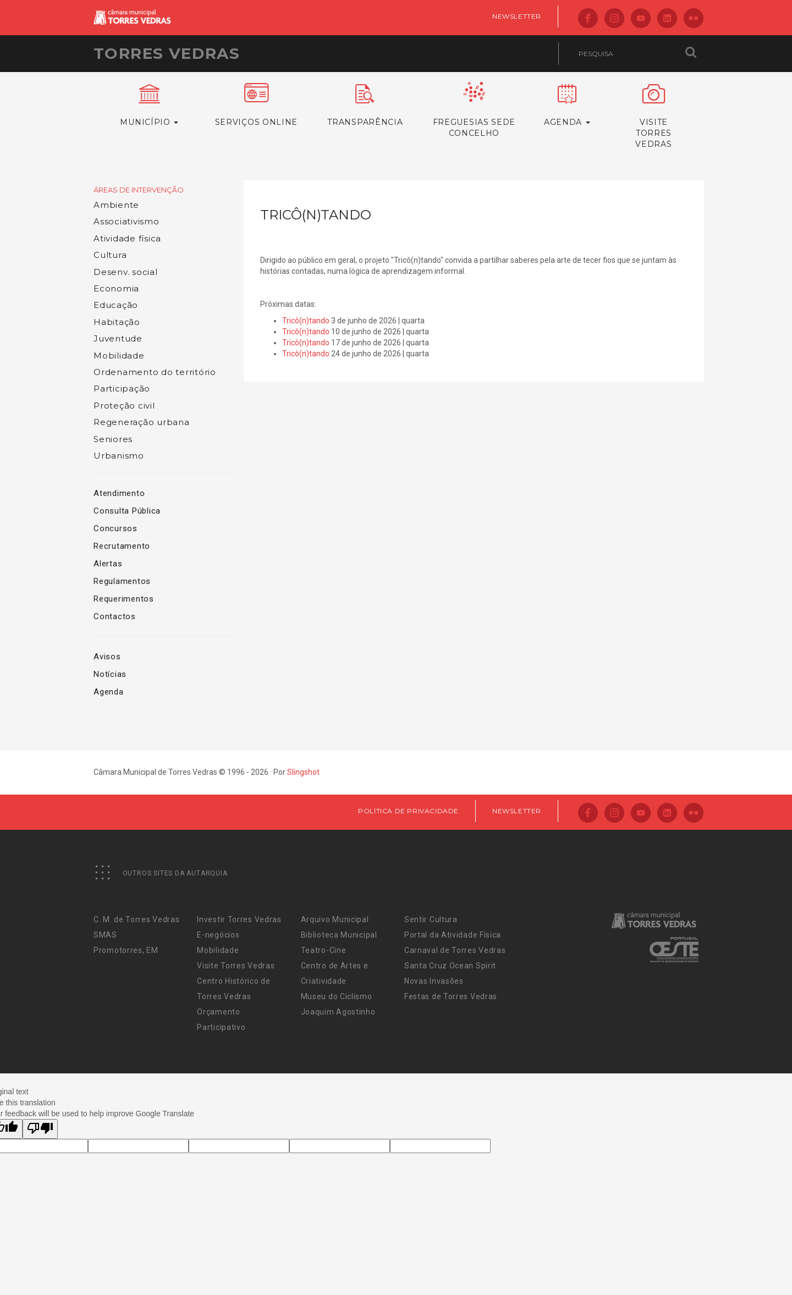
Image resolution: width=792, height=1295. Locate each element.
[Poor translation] (40, 1129)
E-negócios (218, 934)
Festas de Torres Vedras (450, 996)
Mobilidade (119, 355)
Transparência (365, 105)
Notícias (110, 674)
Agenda (109, 692)
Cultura (110, 255)
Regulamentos (122, 581)
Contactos (115, 616)
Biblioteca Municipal (339, 934)
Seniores (113, 439)
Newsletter (516, 16)
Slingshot (303, 772)
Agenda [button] (567, 105)
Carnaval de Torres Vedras (455, 950)
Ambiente (116, 205)
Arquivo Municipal (335, 919)
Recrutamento (122, 546)
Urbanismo (119, 455)
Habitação (117, 322)
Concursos (116, 528)
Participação (122, 388)
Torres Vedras (167, 53)
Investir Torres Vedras (239, 919)
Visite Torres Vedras (235, 965)
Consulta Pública (127, 511)
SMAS (105, 934)
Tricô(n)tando (305, 320)
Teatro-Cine (323, 950)
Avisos (107, 657)
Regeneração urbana (142, 422)
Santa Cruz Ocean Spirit (450, 965)
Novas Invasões (434, 981)
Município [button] (149, 105)
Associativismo (127, 221)
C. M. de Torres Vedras (136, 919)
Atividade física (127, 238)
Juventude (118, 338)
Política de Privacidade (408, 811)
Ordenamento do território (155, 372)
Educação (116, 305)
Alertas (108, 564)
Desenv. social (126, 272)
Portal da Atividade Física (452, 934)
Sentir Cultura (431, 919)
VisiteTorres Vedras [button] (653, 116)
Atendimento (119, 493)
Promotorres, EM (126, 950)
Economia (116, 288)
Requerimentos (124, 599)
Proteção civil (124, 405)
